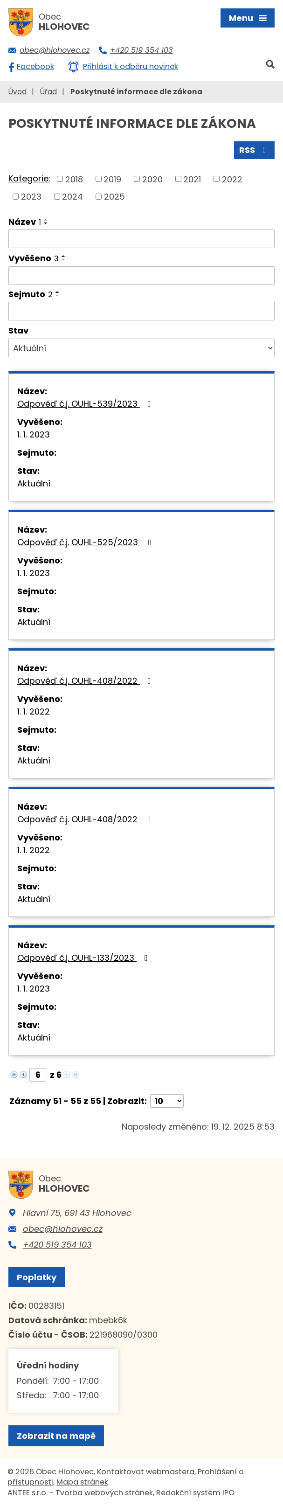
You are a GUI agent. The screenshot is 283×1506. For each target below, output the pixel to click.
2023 (31, 196)
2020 (152, 179)
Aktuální (33, 483)
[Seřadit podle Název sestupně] (46, 223)
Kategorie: (29, 178)
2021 (192, 179)
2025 (114, 196)
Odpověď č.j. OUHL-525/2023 (86, 542)
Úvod (17, 92)
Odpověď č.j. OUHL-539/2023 (86, 403)
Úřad (48, 92)
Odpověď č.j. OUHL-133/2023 (84, 958)
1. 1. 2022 (33, 711)
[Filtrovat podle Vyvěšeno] (141, 275)
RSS (254, 150)
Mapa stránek (82, 1482)
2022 (232, 179)
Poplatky (36, 1277)
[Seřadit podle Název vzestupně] (46, 220)
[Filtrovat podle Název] (141, 238)
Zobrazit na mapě (56, 1436)
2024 (72, 196)
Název (24, 222)
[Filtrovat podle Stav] (141, 348)
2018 (74, 179)
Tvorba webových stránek (104, 1492)
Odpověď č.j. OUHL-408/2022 (86, 681)
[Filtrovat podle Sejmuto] (141, 311)
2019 (112, 179)
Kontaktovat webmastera (145, 1471)
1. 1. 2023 (33, 434)
